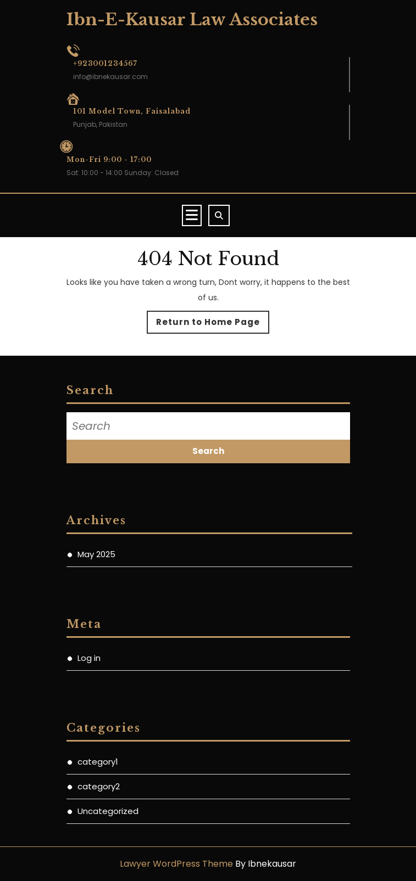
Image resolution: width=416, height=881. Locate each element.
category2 (98, 786)
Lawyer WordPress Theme (176, 863)
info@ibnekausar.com (110, 76)
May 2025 (96, 554)
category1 (97, 761)
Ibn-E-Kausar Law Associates (192, 19)
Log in (89, 658)
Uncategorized (107, 811)
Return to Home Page (212, 325)
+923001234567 (105, 63)
